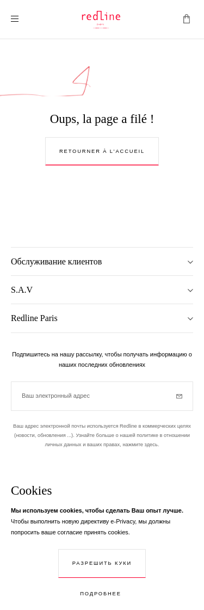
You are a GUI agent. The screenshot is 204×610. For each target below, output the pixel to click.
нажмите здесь (140, 444)
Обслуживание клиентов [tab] (56, 261)
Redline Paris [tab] (34, 318)
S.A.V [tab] (22, 289)
